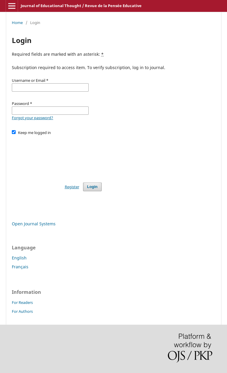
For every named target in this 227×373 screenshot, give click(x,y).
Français (20, 267)
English (19, 258)
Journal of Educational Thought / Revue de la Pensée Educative (81, 5)
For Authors (22, 311)
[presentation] (57, 156)
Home (17, 22)
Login (92, 186)
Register (72, 186)
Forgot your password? (32, 117)
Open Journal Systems (34, 224)
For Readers (22, 302)
